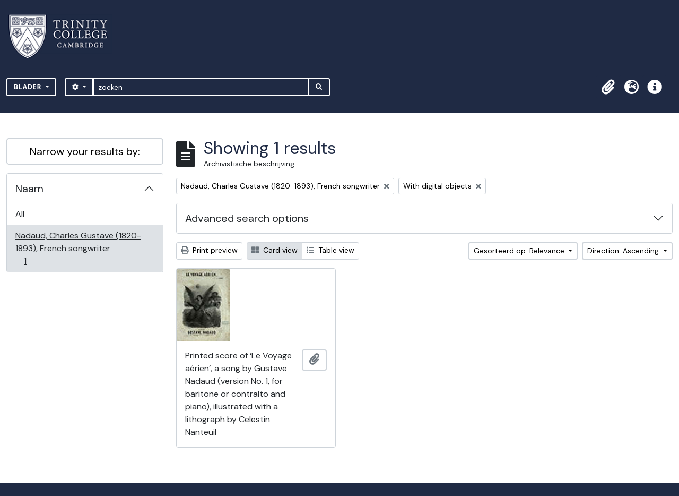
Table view (330, 250)
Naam (29, 188)
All (19, 213)
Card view (274, 250)
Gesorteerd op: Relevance (520, 250)
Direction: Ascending (624, 250)
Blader (29, 86)
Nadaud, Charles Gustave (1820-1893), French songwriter (78, 248)
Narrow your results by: (85, 151)
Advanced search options (247, 218)
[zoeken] (201, 87)
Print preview (209, 250)
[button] (608, 87)
